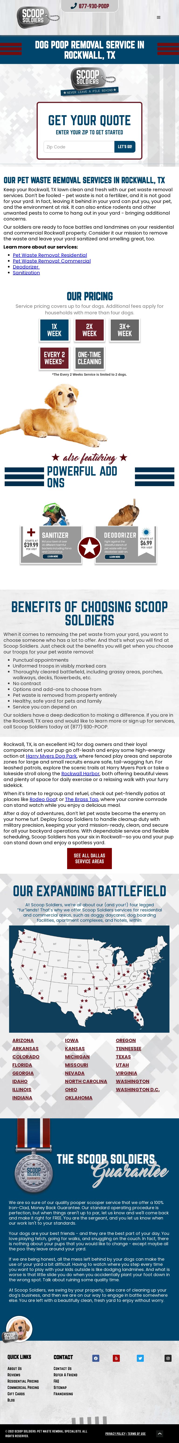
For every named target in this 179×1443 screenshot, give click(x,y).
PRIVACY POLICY (115, 1434)
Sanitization (26, 272)
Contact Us (63, 1368)
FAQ (56, 1381)
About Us (14, 1368)
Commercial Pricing (23, 1387)
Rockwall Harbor (80, 773)
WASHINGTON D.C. (138, 1089)
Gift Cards (16, 1394)
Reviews (13, 1375)
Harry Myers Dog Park (51, 756)
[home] (76, 17)
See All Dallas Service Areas (89, 858)
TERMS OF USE (136, 1434)
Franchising (63, 1394)
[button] (159, 18)
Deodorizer (26, 267)
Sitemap (60, 1387)
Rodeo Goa (43, 799)
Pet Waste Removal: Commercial (52, 261)
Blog (11, 1400)
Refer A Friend (65, 1375)
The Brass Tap (81, 799)
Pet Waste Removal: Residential (50, 255)
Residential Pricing (23, 1381)
